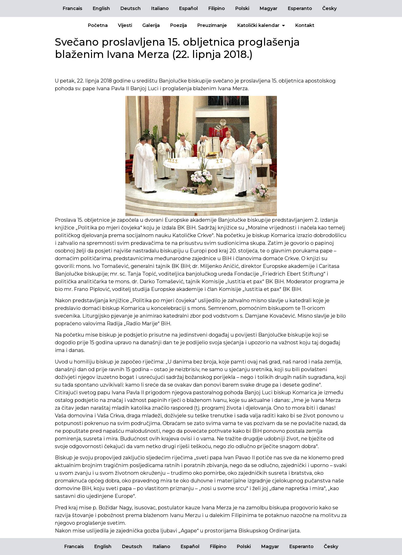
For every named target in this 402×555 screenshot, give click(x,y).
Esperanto (300, 8)
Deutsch (130, 8)
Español (188, 8)
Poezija (178, 25)
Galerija (151, 25)
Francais (72, 8)
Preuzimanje (212, 25)
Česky (329, 8)
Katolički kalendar (261, 25)
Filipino (216, 8)
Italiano (160, 8)
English (101, 8)
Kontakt (304, 25)
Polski (242, 8)
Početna (98, 25)
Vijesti (125, 25)
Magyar (268, 8)
